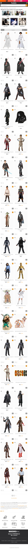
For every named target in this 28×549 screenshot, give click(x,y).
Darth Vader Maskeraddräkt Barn (7, 75)
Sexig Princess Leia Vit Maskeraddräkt (20, 49)
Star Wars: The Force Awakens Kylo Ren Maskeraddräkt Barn (7, 127)
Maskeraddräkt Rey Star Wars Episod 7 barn (20, 152)
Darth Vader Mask (20, 126)
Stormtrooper (22, 26)
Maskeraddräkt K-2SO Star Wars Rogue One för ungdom (7, 357)
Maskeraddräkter (6, 8)
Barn (20, 16)
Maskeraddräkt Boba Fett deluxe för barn (21, 203)
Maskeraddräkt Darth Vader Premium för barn (21, 75)
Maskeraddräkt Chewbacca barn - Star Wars (7, 485)
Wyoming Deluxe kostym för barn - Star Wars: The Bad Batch (21, 178)
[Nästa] (16, 495)
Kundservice (14, 538)
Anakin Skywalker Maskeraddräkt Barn (7, 177)
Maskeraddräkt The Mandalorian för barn (7, 433)
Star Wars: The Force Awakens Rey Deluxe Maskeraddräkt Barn (7, 383)
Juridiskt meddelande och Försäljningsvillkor (14, 540)
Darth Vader (6, 26)
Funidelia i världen (4, 540)
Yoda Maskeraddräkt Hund (7, 305)
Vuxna (8, 16)
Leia (14, 26)
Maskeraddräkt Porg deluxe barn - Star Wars (20, 460)
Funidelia (2, 8)
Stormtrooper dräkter (15, 508)
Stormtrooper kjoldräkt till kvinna (21, 305)
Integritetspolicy (24, 540)
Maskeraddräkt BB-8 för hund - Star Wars (21, 331)
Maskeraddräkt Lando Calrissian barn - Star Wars (20, 485)
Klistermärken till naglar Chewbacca (21, 382)
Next (27, 22)
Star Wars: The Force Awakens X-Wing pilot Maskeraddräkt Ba (7, 152)
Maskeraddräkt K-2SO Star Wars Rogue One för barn (20, 357)
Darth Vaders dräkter (21, 505)
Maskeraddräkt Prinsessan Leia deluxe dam (7, 49)
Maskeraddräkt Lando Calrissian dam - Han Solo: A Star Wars (7, 280)
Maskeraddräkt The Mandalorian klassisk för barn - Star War (21, 229)
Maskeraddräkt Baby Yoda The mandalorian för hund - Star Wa (7, 332)
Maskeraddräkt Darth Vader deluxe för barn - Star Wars (7, 101)
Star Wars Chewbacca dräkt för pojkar (20, 433)
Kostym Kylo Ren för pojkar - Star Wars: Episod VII (21, 255)
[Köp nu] (13, 55)
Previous (0, 22)
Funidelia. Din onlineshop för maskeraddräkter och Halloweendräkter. (13, 3)
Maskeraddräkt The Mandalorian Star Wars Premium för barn (21, 101)
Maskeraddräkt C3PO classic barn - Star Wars (21, 280)
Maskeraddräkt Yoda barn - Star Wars (7, 228)
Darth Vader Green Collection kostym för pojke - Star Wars (21, 408)
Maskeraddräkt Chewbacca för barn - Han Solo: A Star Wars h (7, 460)
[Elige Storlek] (2, 55)
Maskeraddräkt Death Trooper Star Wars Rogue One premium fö (7, 255)
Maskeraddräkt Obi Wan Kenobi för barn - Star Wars (7, 203)
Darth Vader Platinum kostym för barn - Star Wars (7, 408)
